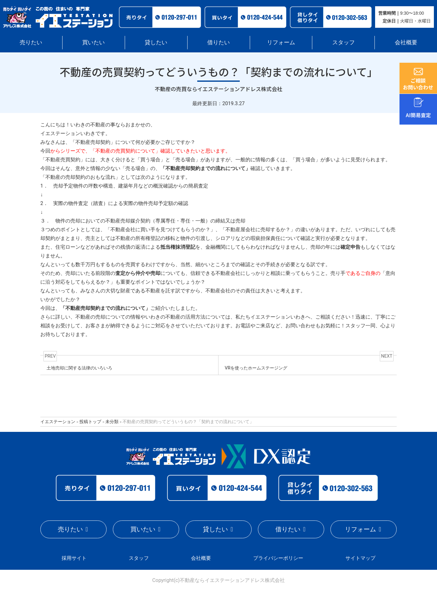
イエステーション (57, 421)
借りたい (218, 42)
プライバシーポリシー (278, 558)
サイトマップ (360, 558)
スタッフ (343, 42)
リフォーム (281, 42)
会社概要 (406, 42)
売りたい (31, 42)
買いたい (93, 42)
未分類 (111, 421)
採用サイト (74, 558)
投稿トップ (90, 421)
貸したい (156, 42)
